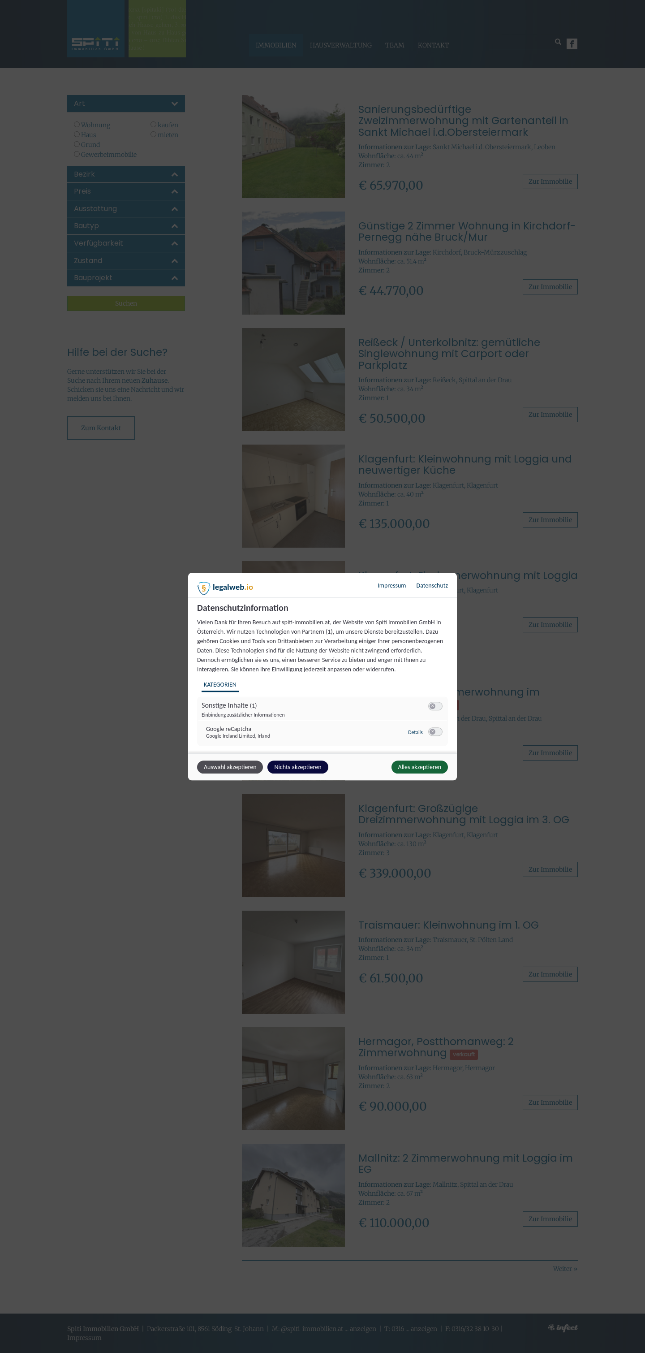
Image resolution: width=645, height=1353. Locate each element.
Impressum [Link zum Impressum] (392, 585)
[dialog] (322, 677)
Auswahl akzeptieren (230, 767)
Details (415, 732)
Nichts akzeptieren (297, 767)
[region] (323, 677)
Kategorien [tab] (220, 684)
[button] (432, 706)
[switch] (435, 706)
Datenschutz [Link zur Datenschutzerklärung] (432, 585)
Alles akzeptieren (419, 767)
